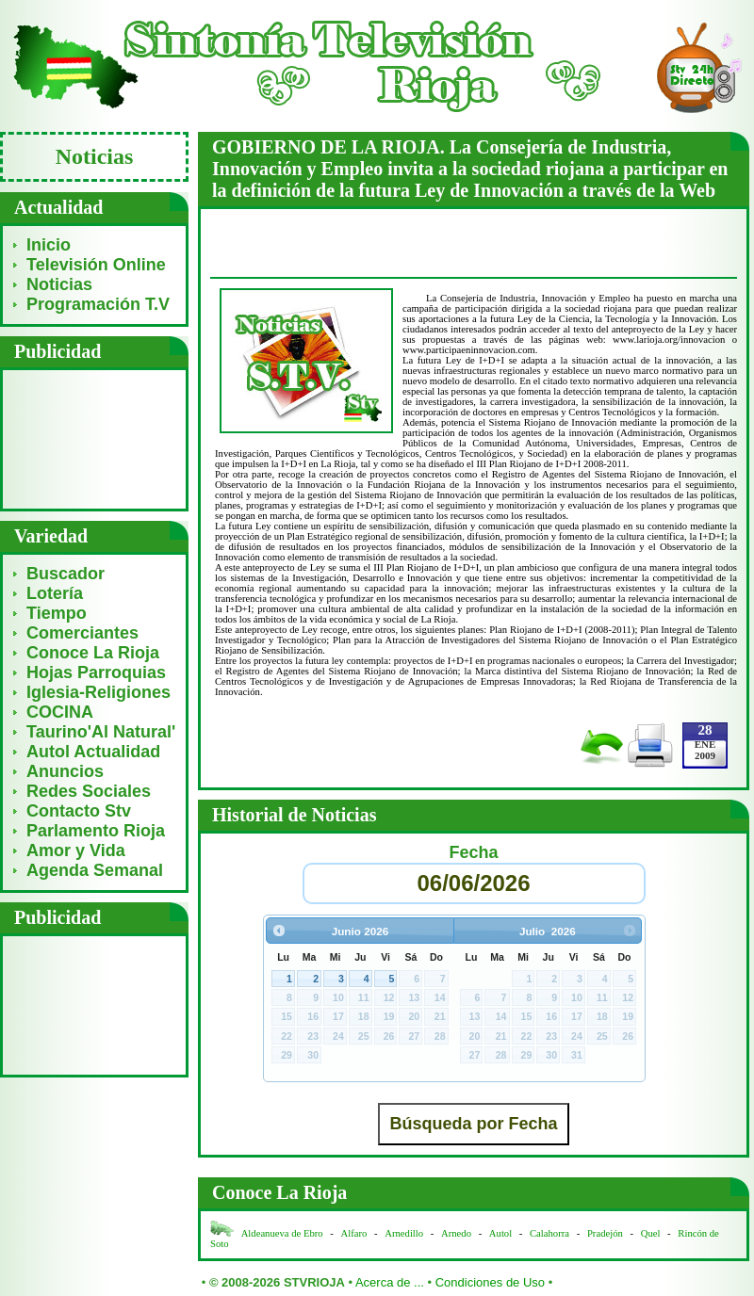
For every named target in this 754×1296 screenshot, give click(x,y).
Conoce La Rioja (92, 652)
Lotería (54, 593)
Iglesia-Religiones (98, 692)
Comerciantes (82, 633)
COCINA (59, 712)
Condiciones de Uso (490, 1282)
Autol (502, 1233)
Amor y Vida (75, 850)
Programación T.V (98, 304)
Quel (651, 1233)
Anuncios (65, 771)
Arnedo (456, 1233)
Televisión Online (96, 264)
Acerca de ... (389, 1282)
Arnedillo (404, 1233)
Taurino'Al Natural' (100, 731)
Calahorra (549, 1233)
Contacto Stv (78, 811)
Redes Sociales (88, 791)
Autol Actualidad (93, 751)
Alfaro (354, 1233)
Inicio (48, 244)
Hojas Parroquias (96, 672)
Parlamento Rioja (95, 830)
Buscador (65, 573)
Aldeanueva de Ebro (282, 1233)
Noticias (59, 284)
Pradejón (605, 1233)
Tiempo (56, 613)
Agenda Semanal (94, 870)
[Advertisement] (95, 438)
